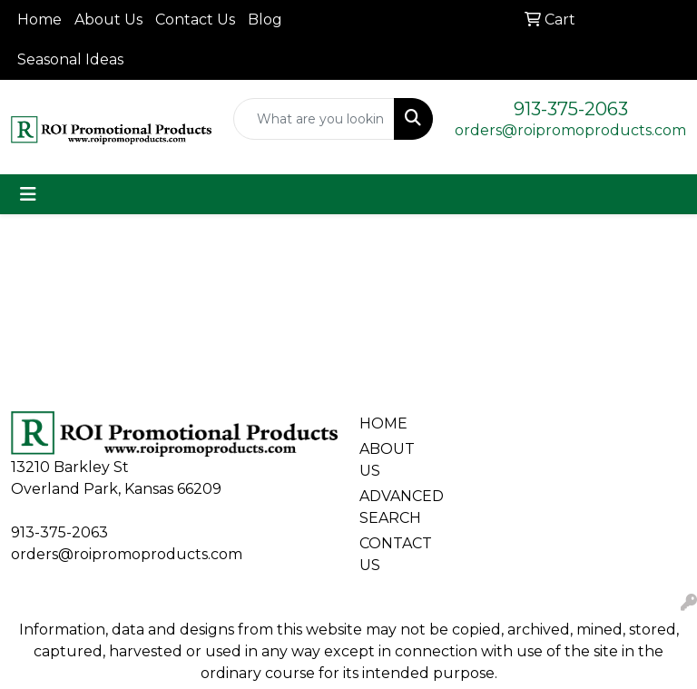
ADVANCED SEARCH (392, 507)
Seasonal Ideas (70, 59)
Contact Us (195, 19)
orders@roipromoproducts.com (570, 130)
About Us (108, 19)
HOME (383, 423)
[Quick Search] (314, 119)
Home (39, 19)
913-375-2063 (571, 109)
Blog (265, 19)
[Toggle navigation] (28, 194)
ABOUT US (387, 459)
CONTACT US (392, 554)
